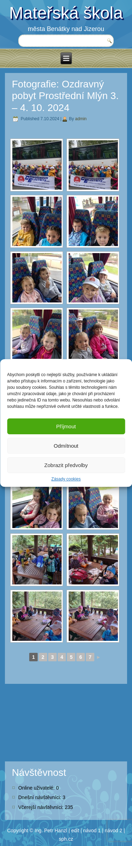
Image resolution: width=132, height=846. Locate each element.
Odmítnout (66, 446)
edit (75, 830)
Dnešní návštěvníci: (40, 797)
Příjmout (66, 426)
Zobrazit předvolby (66, 465)
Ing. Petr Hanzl (50, 830)
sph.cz (66, 839)
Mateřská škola (66, 13)
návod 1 (92, 830)
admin (81, 118)
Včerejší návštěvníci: (41, 807)
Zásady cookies (66, 479)
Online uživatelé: (37, 788)
